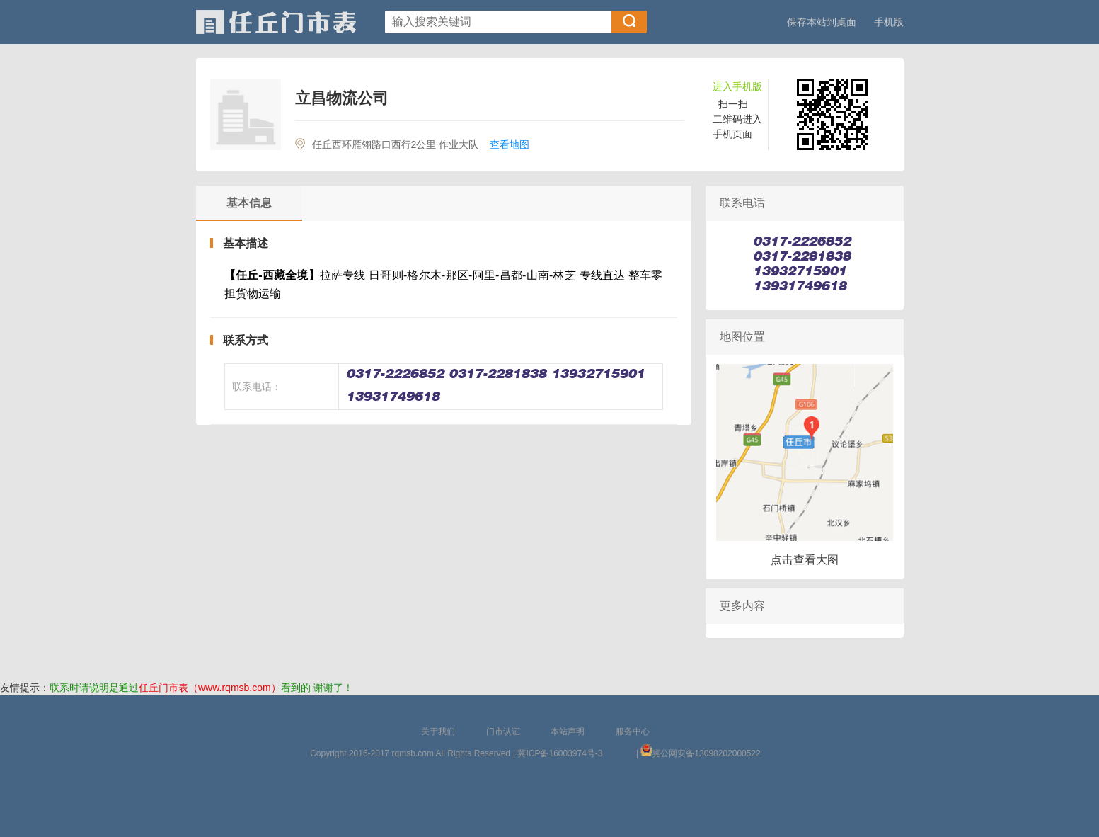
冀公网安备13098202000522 (706, 753)
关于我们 (438, 731)
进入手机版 (737, 86)
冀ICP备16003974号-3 (559, 753)
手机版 (889, 22)
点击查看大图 (805, 560)
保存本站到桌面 (821, 22)
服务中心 (633, 731)
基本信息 (249, 203)
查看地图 (509, 144)
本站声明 (568, 731)
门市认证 (503, 731)
